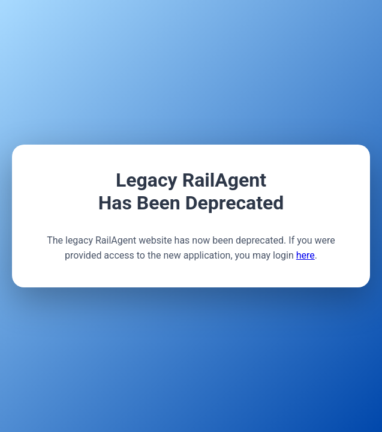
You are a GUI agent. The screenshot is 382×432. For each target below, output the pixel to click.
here (305, 255)
